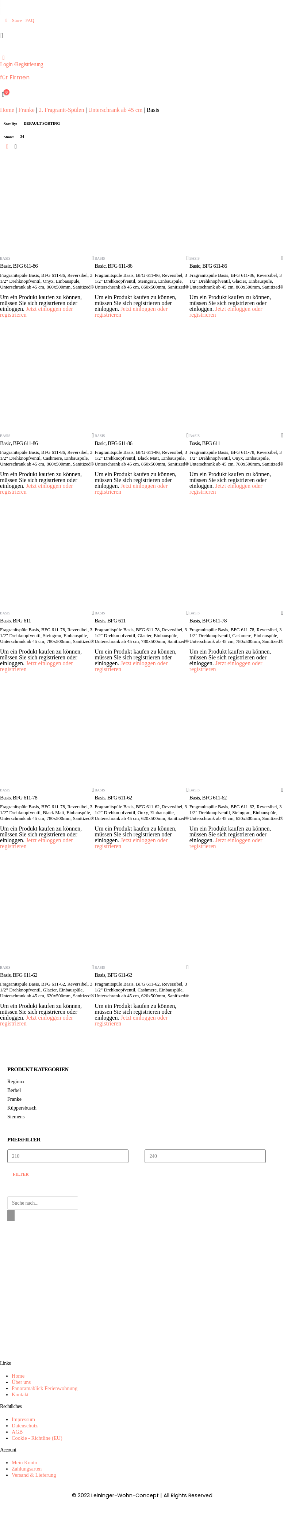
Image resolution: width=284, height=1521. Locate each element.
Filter (21, 1174)
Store (13, 20)
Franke (26, 110)
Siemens (15, 1116)
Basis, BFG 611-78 (208, 621)
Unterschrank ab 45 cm (115, 110)
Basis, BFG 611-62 (113, 798)
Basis (5, 258)
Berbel (14, 1090)
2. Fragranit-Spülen (61, 110)
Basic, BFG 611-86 (19, 266)
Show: (9, 137)
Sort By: (10, 123)
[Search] (11, 1215)
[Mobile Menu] (4, 35)
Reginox (15, 1081)
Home (7, 110)
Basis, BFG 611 (204, 443)
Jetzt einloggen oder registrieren (36, 312)
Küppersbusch (22, 1108)
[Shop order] (46, 123)
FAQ (30, 20)
